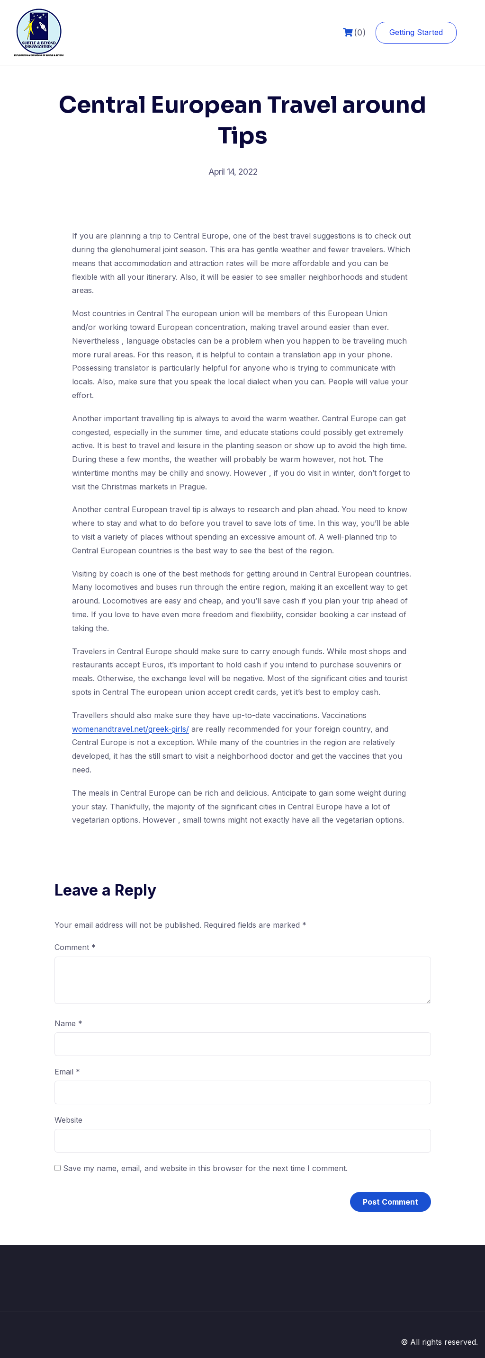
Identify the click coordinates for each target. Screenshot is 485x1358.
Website (68, 1120)
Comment (75, 947)
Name (68, 1023)
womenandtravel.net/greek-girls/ (130, 729)
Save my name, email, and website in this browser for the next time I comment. (205, 1168)
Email (67, 1071)
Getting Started (416, 32)
